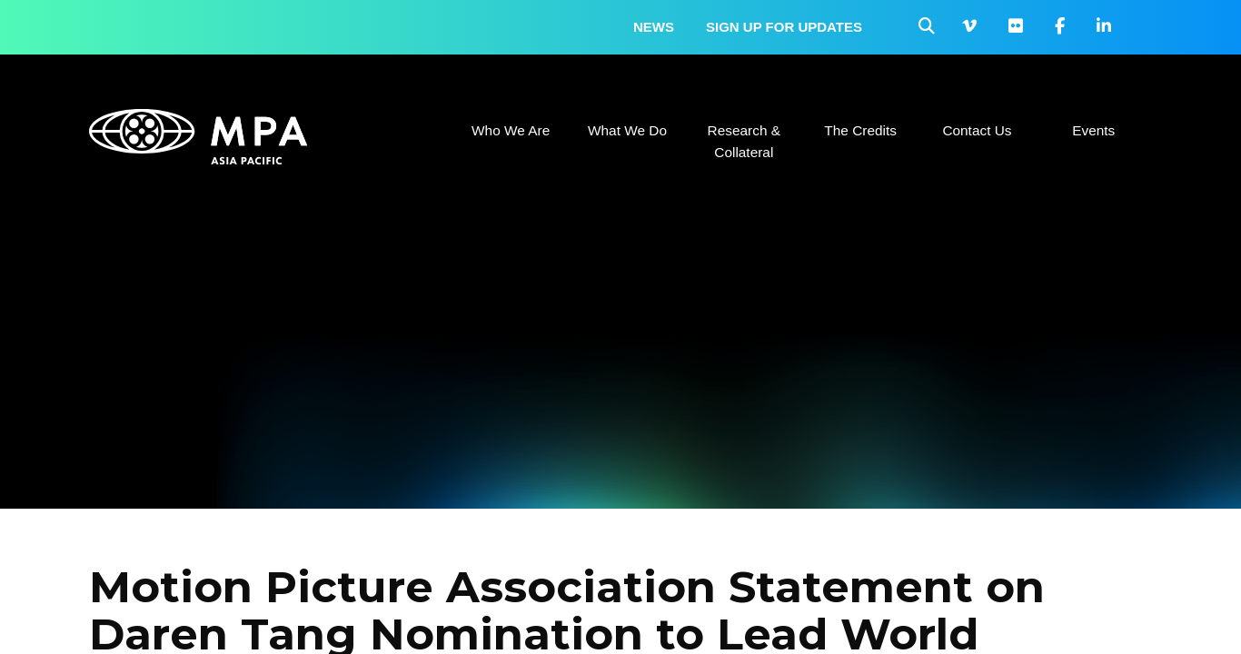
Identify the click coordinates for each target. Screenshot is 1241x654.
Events (1093, 130)
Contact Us (976, 130)
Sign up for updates (784, 27)
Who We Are (511, 130)
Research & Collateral (744, 141)
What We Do (627, 130)
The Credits (860, 130)
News (653, 27)
